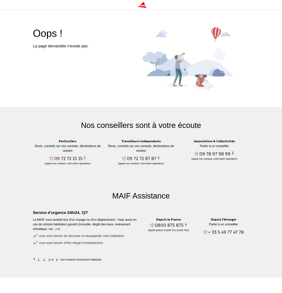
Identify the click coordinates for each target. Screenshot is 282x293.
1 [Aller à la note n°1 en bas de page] (85, 157)
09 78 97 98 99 (214, 153)
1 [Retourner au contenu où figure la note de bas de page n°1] (38, 259)
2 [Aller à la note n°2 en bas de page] (158, 157)
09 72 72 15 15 (68, 158)
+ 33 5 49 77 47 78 (226, 232)
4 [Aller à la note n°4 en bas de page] (186, 224)
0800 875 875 (169, 225)
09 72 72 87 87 (141, 158)
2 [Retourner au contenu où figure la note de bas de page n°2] (44, 259)
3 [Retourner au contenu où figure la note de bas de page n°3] (49, 259)
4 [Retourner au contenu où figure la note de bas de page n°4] (57, 259)
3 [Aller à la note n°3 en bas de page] (233, 152)
